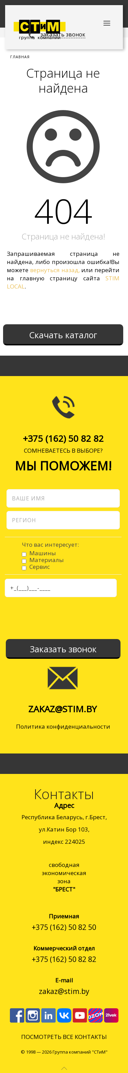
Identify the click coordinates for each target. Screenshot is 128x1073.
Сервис (39, 567)
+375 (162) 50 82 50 (64, 927)
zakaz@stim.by (62, 709)
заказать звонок (62, 34)
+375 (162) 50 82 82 (63, 438)
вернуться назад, (55, 270)
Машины (42, 553)
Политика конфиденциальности (63, 726)
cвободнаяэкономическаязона (64, 877)
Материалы (46, 560)
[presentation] (56, 617)
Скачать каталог (63, 335)
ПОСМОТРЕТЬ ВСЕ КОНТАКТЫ (64, 1037)
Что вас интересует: (50, 544)
